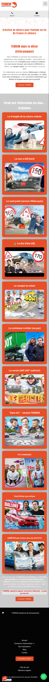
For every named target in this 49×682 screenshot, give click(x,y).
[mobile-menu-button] (45, 3)
